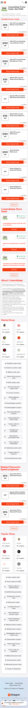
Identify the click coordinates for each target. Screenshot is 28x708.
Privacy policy (15, 698)
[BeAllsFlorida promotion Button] (13, 592)
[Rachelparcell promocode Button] (13, 430)
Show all (14, 528)
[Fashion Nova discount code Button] (13, 377)
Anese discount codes (14, 660)
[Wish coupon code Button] (13, 382)
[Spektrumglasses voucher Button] (13, 398)
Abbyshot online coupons (13, 624)
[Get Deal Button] (14, 229)
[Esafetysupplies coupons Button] (13, 407)
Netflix (4, 354)
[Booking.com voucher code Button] (13, 597)
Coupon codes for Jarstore (13, 424)
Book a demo (9, 683)
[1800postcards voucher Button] (13, 629)
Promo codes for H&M (14, 581)
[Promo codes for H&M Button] (13, 581)
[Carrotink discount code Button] (13, 458)
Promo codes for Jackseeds (14, 650)
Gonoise (19, 568)
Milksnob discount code (13, 655)
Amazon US (5, 329)
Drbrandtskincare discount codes (13, 613)
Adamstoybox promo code (13, 644)
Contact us (14, 688)
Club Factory (6, 543)
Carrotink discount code (13, 458)
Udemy (19, 329)
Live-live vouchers (13, 393)
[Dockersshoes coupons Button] (13, 639)
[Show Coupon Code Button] (12, 35)
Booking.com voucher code (13, 597)
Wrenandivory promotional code (13, 436)
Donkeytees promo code (13, 448)
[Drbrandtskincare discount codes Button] (13, 613)
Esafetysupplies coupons (13, 407)
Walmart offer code (14, 372)
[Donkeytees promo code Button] (13, 448)
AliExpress (20, 342)
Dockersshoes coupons (14, 639)
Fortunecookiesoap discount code (13, 619)
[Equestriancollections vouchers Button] (13, 412)
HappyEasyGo (21, 354)
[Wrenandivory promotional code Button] (13, 436)
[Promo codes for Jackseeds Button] (13, 650)
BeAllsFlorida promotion (13, 592)
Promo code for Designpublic (14, 442)
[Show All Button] (14, 528)
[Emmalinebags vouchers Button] (13, 403)
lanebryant (5, 568)
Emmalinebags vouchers (13, 403)
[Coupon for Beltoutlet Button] (13, 668)
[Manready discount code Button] (13, 664)
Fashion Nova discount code (14, 377)
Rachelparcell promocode (14, 430)
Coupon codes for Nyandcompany (13, 586)
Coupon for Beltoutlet (13, 668)
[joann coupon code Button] (13, 577)
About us (7, 688)
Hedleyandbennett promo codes (13, 418)
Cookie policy (15, 704)
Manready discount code (13, 664)
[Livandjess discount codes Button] (13, 607)
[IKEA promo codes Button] (13, 602)
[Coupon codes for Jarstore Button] (13, 424)
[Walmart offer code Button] (13, 372)
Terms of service (23, 698)
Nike (18, 555)
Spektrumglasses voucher (14, 398)
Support (21, 688)
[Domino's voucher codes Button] (13, 367)
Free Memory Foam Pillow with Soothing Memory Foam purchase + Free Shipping (14, 265)
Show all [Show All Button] (14, 204)
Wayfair (19, 543)
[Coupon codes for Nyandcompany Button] (13, 586)
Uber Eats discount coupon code (13, 387)
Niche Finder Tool (14, 685)
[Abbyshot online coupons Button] (13, 624)
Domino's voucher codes (13, 367)
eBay (3, 342)
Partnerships (19, 683)
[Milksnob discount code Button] (13, 655)
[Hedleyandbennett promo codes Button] (13, 418)
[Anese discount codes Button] (13, 660)
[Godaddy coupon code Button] (13, 363)
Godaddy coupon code (14, 363)
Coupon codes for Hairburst (13, 453)
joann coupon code (13, 577)
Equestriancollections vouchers (13, 412)
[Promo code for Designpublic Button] (13, 442)
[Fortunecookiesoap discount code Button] (13, 619)
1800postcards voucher (14, 629)
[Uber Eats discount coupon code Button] (13, 387)
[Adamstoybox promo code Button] (13, 644)
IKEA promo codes (13, 602)
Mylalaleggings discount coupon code (13, 634)
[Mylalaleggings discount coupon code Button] (13, 634)
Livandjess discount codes (14, 607)
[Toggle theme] (25, 2)
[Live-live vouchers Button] (13, 392)
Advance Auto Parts (8, 555)
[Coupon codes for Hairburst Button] (13, 453)
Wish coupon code (13, 382)
